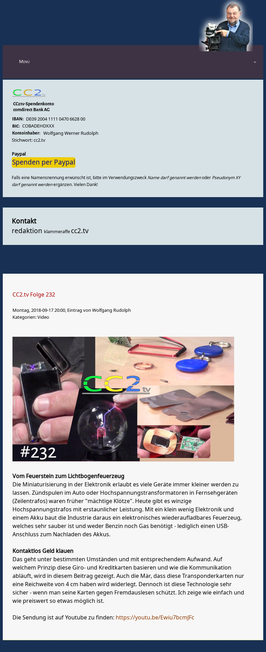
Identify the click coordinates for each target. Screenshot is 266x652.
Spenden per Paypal (43, 162)
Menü (24, 61)
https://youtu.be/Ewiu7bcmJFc (155, 618)
